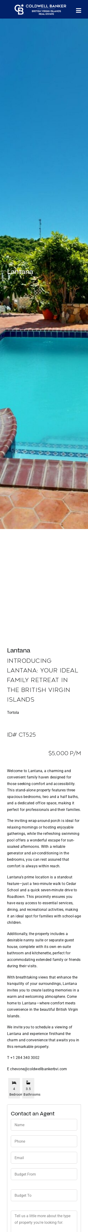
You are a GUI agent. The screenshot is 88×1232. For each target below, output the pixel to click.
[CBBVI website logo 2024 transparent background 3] (40, 9)
